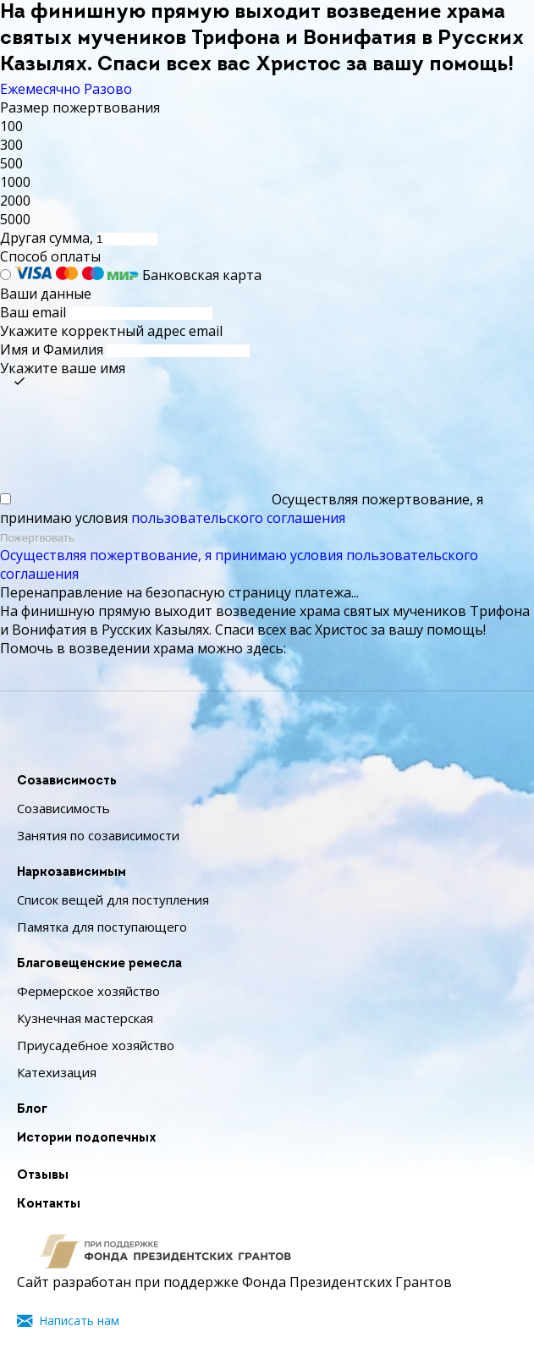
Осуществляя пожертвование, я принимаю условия (241, 508)
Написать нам (79, 1320)
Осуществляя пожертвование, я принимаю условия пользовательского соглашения (239, 564)
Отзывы (43, 1175)
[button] (267, 126)
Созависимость (67, 781)
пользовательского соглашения (238, 518)
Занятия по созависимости (98, 835)
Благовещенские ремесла (99, 964)
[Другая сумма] (126, 239)
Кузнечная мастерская (85, 1018)
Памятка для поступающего (102, 926)
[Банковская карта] (5, 274)
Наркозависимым (71, 873)
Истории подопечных (87, 1138)
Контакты (48, 1204)
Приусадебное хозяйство (95, 1045)
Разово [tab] (108, 89)
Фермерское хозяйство (88, 990)
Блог (32, 1109)
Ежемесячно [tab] (40, 89)
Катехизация (56, 1072)
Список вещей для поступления (113, 899)
